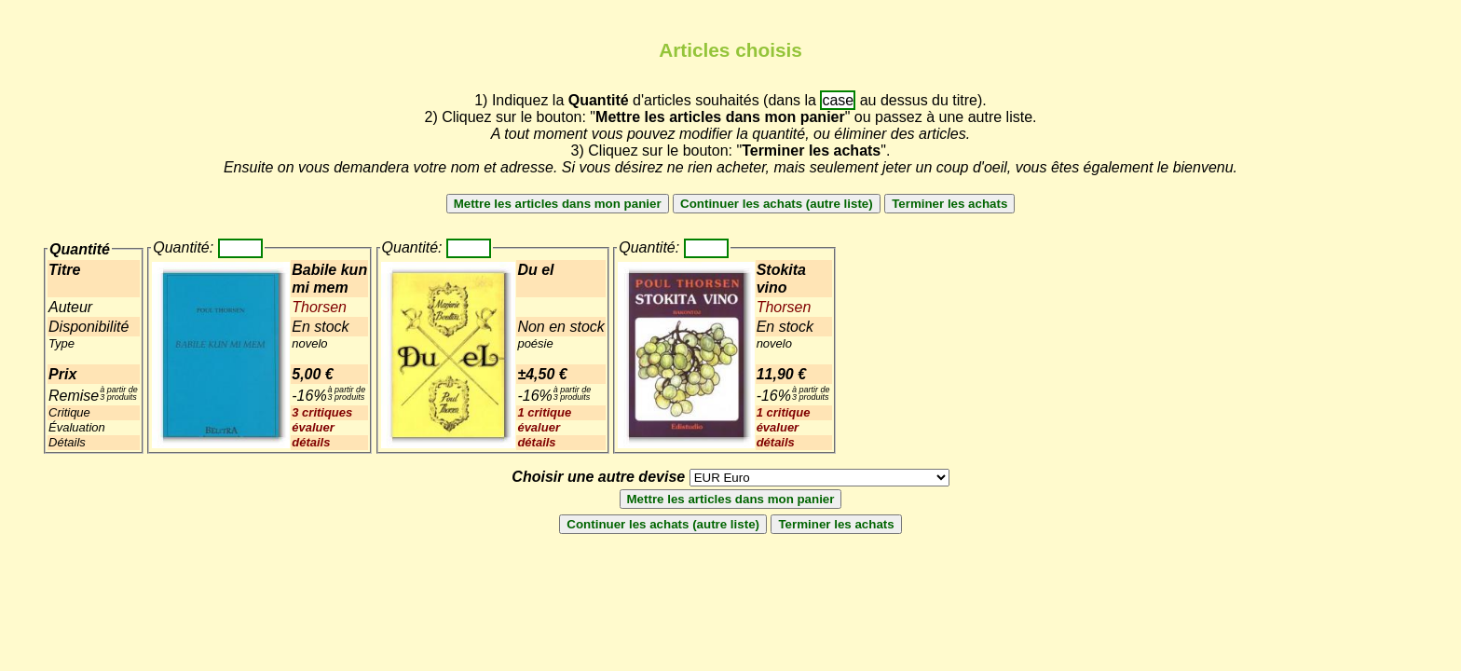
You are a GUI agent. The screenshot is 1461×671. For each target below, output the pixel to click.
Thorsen (319, 307)
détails (311, 442)
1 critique (544, 412)
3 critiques (322, 412)
